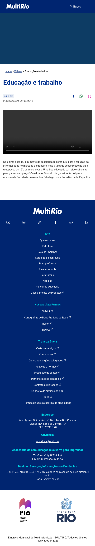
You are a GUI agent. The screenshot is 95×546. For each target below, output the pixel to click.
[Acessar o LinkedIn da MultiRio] (87, 222)
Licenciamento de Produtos (47, 292)
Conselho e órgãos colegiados (47, 360)
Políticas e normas (47, 366)
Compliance (47, 354)
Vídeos (18, 71)
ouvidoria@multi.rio (47, 441)
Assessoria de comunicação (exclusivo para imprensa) (47, 450)
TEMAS (47, 329)
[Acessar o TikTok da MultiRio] (40, 222)
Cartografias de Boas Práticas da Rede (47, 317)
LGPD (47, 397)
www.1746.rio (51, 479)
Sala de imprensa (47, 252)
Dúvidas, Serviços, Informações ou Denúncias (47, 466)
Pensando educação (47, 286)
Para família (48, 275)
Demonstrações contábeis (47, 378)
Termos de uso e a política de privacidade (47, 402)
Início (8, 71)
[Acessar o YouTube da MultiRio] (8, 222)
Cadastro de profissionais (47, 391)
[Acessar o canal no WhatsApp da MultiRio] (71, 222)
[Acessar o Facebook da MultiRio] (55, 222)
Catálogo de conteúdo (47, 257)
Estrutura (47, 246)
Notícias (47, 280)
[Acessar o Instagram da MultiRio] (24, 222)
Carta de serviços (47, 348)
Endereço (47, 414)
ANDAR (47, 311)
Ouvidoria (47, 434)
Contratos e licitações (47, 384)
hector (47, 323)
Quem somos (47, 240)
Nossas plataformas (47, 304)
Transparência (47, 341)
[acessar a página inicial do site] (17, 6)
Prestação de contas (47, 372)
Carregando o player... (47, 132)
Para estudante (47, 269)
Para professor (47, 263)
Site (47, 234)
